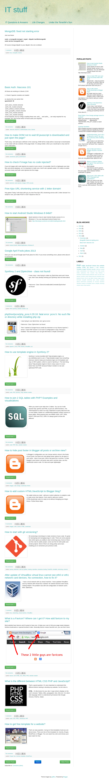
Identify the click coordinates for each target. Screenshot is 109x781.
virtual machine (23, 613)
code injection (18, 183)
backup (11, 569)
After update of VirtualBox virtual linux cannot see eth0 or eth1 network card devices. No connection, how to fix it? (37, 576)
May (81, 248)
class (100, 274)
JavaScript (12, 156)
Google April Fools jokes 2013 (20, 250)
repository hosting (42, 569)
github (25, 569)
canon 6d (97, 274)
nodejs (97, 279)
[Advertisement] (37, 70)
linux (11, 52)
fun (88, 278)
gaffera (53, 777)
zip (27, 308)
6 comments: (9, 523)
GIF (15, 675)
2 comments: (9, 306)
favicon (11, 675)
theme (28, 485)
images (24, 183)
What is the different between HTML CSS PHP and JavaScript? (37, 681)
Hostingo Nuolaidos (83, 126)
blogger (11, 485)
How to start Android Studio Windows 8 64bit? (28, 213)
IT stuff (16, 10)
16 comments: (9, 242)
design (19, 485)
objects (78, 281)
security (31, 183)
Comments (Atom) (18, 765)
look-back (79, 279)
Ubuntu (20, 52)
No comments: (9, 127)
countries (83, 276)
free (15, 756)
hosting (30, 569)
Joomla (18, 756)
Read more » (10, 121)
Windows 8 (31, 245)
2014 (80, 233)
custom (19, 526)
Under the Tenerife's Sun (60, 22)
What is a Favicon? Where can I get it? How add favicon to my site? (95, 163)
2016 (80, 228)
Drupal (11, 756)
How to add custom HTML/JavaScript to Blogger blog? (33, 491)
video (82, 285)
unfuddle (55, 569)
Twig (22, 392)
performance (22, 156)
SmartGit (50, 569)
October (82, 246)
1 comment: (9, 50)
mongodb (15, 52)
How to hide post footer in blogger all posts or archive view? (35, 450)
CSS (14, 718)
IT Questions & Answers (16, 22)
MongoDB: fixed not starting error (22, 31)
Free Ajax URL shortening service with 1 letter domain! (33, 188)
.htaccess (12, 129)
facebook (79, 278)
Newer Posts (10, 762)
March (82, 253)
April (81, 251)
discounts (94, 276)
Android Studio (13, 245)
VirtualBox (27, 346)
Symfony (15, 308)
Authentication (24, 129)
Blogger (65, 777)
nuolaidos (102, 279)
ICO (21, 675)
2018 (80, 226)
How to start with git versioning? (21, 532)
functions (89, 269)
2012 (80, 256)
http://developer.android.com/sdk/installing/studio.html (48, 221)
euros (103, 276)
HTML (22, 526)
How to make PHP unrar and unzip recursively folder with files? (95, 77)
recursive (97, 281)
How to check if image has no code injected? (28, 162)
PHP (28, 183)
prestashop (89, 281)
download (99, 276)
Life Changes (38, 22)
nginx (94, 279)
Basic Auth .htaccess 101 (18, 87)
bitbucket (16, 569)
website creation (21, 308)
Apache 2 (17, 129)
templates (23, 756)
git (22, 569)
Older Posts (65, 762)
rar (93, 281)
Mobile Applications (22, 245)
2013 (80, 236)
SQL (17, 445)
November (83, 238)
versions (66, 569)
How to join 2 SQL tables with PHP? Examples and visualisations (95, 177)
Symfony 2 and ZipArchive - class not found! (27, 271)
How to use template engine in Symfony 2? (27, 352)
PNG (27, 675)
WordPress (29, 756)
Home (38, 762)
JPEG (24, 675)
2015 (80, 231)
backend (12, 183)
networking (15, 613)
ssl (86, 283)
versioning (60, 569)
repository (34, 569)
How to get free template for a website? (25, 724)
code (11, 392)
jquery (17, 156)
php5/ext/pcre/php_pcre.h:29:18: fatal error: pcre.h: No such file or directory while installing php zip (37, 315)
